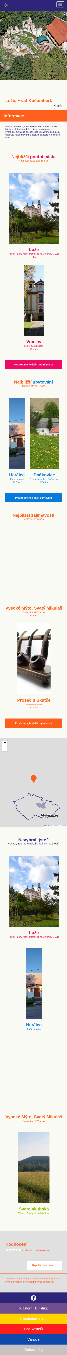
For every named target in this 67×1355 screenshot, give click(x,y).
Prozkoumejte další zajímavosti (33, 723)
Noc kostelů (33, 1329)
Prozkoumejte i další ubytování (33, 497)
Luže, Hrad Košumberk (28, 100)
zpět (58, 105)
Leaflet (47, 826)
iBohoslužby (33, 1350)
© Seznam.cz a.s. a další (58, 826)
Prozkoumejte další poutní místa (33, 364)
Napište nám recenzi (44, 1265)
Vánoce (34, 1339)
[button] (34, 779)
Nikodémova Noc (33, 1319)
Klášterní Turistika (33, 1308)
